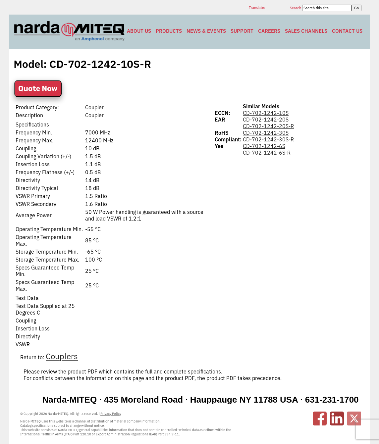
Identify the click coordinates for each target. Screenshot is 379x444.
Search (296, 8)
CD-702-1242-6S (264, 146)
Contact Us (347, 31)
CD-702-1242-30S (266, 132)
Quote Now (38, 88)
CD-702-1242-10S (266, 113)
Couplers (62, 356)
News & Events (206, 31)
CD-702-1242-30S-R (268, 139)
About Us (139, 31)
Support (242, 31)
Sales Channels (306, 31)
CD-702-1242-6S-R (267, 152)
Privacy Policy (110, 414)
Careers (269, 31)
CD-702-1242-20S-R (268, 126)
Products (169, 31)
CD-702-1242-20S (266, 119)
